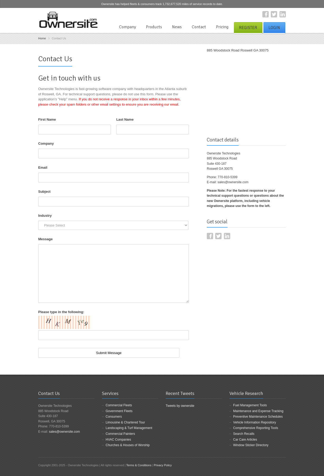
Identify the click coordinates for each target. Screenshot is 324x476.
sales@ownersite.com (233, 182)
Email (42, 167)
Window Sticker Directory (250, 445)
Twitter (274, 14)
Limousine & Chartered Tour (125, 422)
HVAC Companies (118, 439)
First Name (47, 119)
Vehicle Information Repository (254, 422)
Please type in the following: (61, 312)
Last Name (125, 119)
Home (42, 38)
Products (154, 27)
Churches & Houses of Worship (128, 445)
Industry (45, 216)
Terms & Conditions (138, 465)
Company (127, 27)
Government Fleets (119, 411)
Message (45, 239)
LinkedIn (282, 14)
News (177, 27)
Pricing (222, 27)
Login (274, 27)
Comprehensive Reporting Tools (255, 428)
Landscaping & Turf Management (129, 428)
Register (248, 27)
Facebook (265, 14)
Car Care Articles (245, 439)
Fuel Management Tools (250, 405)
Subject (44, 192)
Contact (199, 27)
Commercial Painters (120, 434)
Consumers (114, 416)
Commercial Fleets (119, 405)
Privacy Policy (163, 465)
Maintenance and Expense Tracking (258, 411)
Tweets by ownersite (180, 406)
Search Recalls (243, 434)
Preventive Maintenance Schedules (258, 416)
